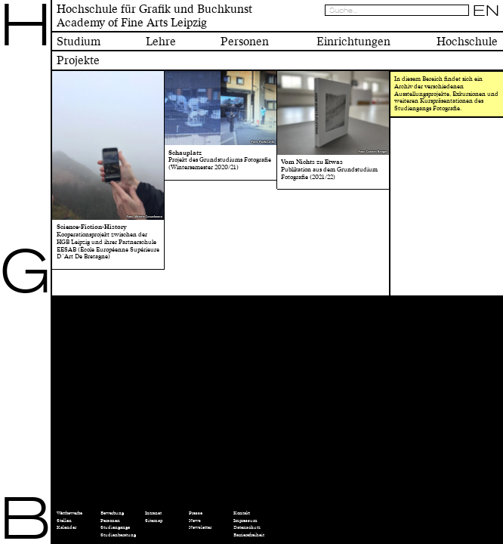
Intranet (153, 513)
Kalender (66, 527)
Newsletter (200, 527)
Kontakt (241, 513)
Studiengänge (115, 527)
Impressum (245, 521)
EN (486, 10)
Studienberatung (118, 535)
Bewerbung (112, 513)
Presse (195, 513)
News (195, 521)
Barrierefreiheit (248, 535)
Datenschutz (247, 527)
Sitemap (153, 521)
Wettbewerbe (69, 513)
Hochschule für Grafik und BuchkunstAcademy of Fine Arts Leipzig (154, 15)
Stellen (64, 521)
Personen (110, 521)
